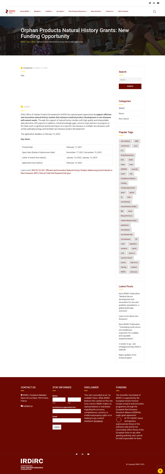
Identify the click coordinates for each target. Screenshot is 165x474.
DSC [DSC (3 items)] (122, 160)
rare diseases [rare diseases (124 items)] (125, 239)
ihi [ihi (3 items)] (121, 197)
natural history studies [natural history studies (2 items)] (129, 206)
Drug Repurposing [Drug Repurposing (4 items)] (127, 155)
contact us (28, 406)
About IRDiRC (24, 11)
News (121, 113)
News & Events (96, 11)
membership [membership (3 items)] (125, 202)
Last (69, 403)
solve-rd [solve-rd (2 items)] (132, 253)
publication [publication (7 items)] (125, 225)
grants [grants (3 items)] (132, 192)
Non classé (124, 119)
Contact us (109, 11)
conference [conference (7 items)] (125, 146)
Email (55, 416)
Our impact (60, 11)
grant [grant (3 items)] (123, 192)
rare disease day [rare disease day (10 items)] (127, 234)
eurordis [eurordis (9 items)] (135, 169)
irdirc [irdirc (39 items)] (129, 197)
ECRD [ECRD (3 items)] (131, 160)
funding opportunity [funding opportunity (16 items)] (128, 188)
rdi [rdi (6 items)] (136, 239)
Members (37, 11)
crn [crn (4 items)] (122, 150)
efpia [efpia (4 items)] (123, 164)
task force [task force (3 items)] (134, 262)
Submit (56, 427)
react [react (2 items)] (123, 244)
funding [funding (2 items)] (123, 183)
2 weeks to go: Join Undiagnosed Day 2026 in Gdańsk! (130, 347)
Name (56, 396)
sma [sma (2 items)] (122, 253)
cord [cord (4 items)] (135, 146)
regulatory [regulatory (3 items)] (133, 244)
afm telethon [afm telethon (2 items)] (125, 141)
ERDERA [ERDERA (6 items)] (124, 169)
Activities (48, 11)
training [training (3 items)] (123, 267)
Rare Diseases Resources (77, 11)
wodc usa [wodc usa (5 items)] (133, 272)
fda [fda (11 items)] (131, 174)
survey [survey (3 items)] (123, 262)
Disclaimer (98, 421)
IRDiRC (27, 107)
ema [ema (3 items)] (131, 164)
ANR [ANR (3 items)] (136, 141)
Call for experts (123, 11)
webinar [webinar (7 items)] (134, 267)
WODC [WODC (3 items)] (123, 272)
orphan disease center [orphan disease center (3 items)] (129, 220)
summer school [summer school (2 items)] (126, 258)
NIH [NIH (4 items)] (122, 211)
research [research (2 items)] (124, 248)
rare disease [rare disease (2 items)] (125, 230)
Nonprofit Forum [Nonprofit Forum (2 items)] (126, 216)
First (54, 403)
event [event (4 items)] (123, 174)
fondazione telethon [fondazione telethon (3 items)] (128, 178)
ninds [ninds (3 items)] (130, 211)
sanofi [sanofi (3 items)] (134, 248)
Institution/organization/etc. (65, 407)
